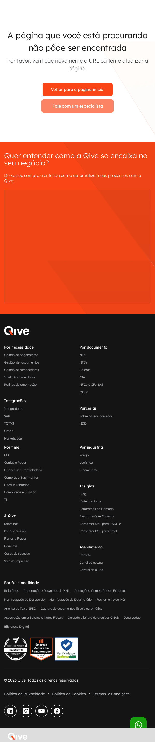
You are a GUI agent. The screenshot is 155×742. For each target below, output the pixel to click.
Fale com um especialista (77, 106)
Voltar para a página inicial (77, 89)
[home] (16, 736)
